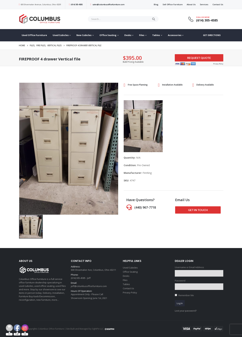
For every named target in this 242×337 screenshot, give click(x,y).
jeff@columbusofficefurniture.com (89, 286)
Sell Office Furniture (173, 4)
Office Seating (107, 35)
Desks (127, 35)
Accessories (174, 35)
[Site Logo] (40, 19)
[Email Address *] (144, 320)
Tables (156, 35)
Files (141, 35)
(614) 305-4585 (75, 4)
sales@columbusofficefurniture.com (107, 4)
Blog (156, 4)
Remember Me (186, 295)
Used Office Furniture (34, 35)
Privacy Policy (130, 292)
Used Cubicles (60, 35)
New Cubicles (83, 35)
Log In (180, 303)
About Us (191, 4)
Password (180, 280)
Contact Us (218, 4)
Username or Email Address (189, 267)
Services (204, 4)
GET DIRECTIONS (211, 35)
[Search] (154, 19)
